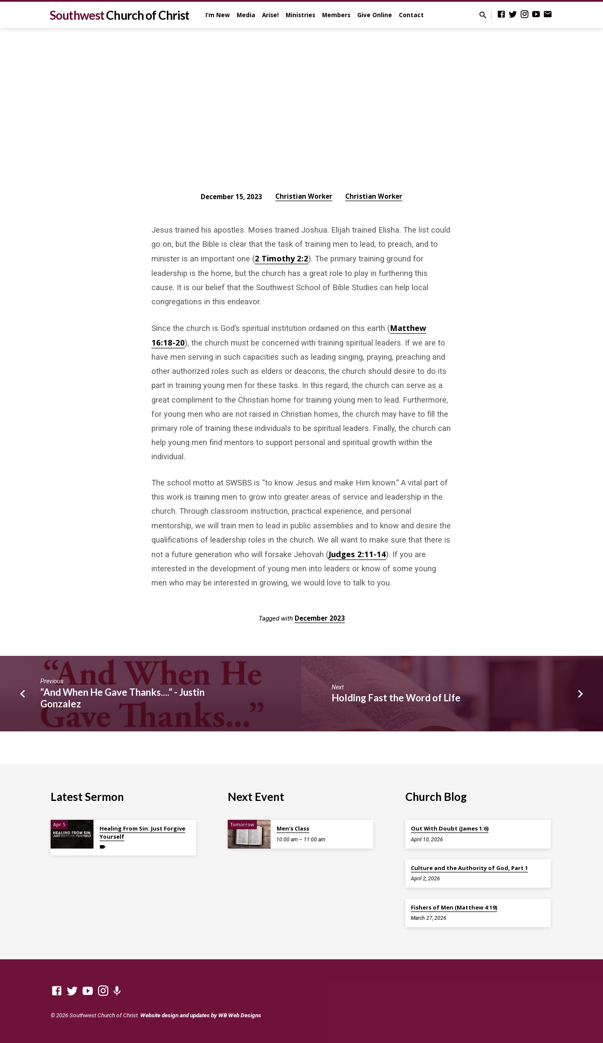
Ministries (300, 15)
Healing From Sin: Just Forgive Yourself (142, 832)
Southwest (119, 15)
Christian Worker (303, 196)
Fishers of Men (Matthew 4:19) (454, 907)
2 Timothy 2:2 (281, 258)
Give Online (374, 15)
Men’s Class (293, 828)
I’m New (217, 15)
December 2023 (320, 618)
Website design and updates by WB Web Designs (200, 1015)
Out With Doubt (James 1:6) (449, 828)
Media (246, 15)
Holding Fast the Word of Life (396, 697)
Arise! (270, 15)
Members (336, 15)
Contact (411, 15)
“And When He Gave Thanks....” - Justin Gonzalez (122, 697)
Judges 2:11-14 (357, 554)
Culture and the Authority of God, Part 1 (469, 868)
